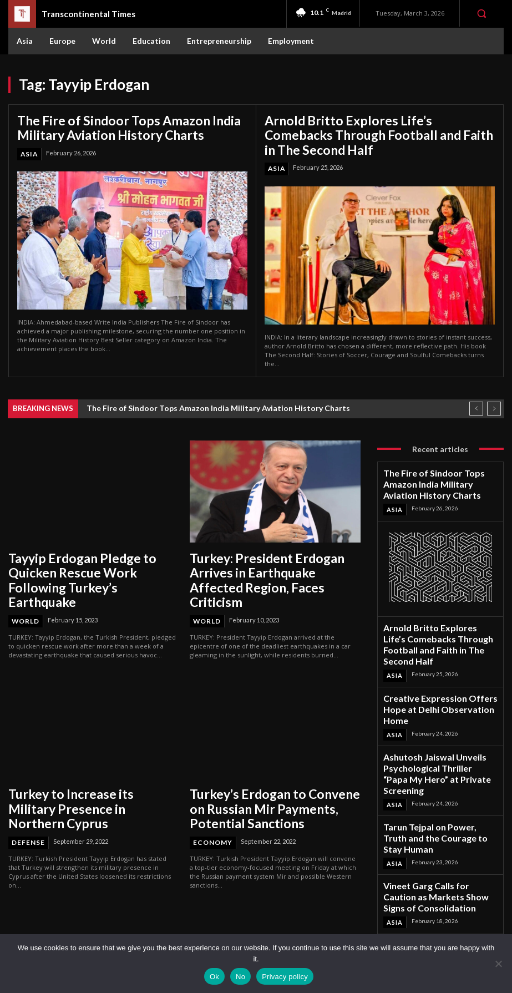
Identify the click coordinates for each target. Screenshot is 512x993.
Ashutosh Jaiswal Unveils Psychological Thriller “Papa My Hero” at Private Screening (431, 706)
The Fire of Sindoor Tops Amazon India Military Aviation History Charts (114, 126)
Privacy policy (285, 976)
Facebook (434, 887)
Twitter (431, 917)
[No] (498, 963)
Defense (27, 789)
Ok (214, 976)
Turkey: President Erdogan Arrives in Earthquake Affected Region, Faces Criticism (272, 561)
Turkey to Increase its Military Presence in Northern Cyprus (76, 767)
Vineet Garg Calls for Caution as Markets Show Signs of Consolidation (432, 798)
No (240, 976)
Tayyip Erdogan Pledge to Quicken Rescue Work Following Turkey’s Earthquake (86, 561)
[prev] (476, 402)
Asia (29, 150)
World (25, 590)
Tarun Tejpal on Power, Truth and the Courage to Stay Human (439, 752)
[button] (481, 13)
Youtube (432, 931)
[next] (494, 402)
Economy (211, 801)
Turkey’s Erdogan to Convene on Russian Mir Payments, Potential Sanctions (263, 772)
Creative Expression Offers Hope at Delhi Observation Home (438, 660)
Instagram (434, 902)
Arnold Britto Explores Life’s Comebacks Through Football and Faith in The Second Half (369, 132)
